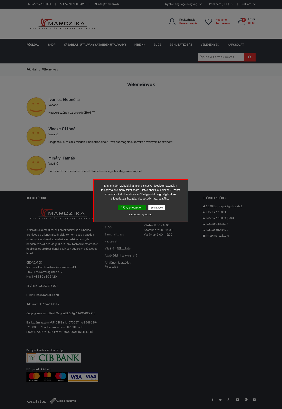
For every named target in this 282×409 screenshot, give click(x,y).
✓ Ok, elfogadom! (132, 207)
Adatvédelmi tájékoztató (140, 214)
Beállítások (156, 207)
